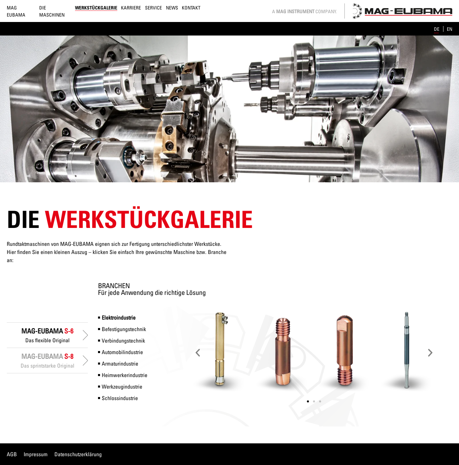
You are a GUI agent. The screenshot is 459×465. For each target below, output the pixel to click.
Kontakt (191, 7)
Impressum (36, 454)
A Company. (304, 11)
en (449, 29)
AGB (12, 454)
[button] (198, 353)
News (172, 7)
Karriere (131, 7)
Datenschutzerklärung (78, 454)
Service (153, 7)
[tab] (47, 335)
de (437, 29)
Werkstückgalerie (96, 7)
